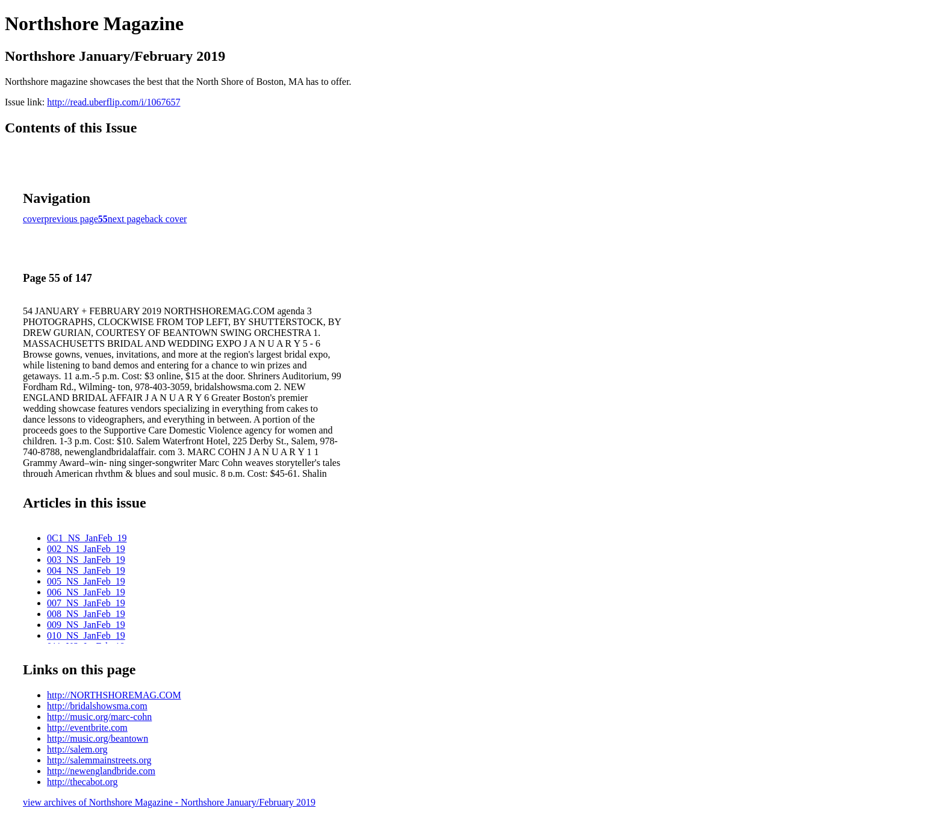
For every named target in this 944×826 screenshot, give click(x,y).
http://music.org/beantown (97, 738)
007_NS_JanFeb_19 (86, 603)
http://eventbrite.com (87, 727)
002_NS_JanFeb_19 (86, 549)
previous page (71, 219)
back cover (166, 219)
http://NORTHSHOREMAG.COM (114, 695)
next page (126, 219)
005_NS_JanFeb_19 (86, 581)
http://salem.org (77, 749)
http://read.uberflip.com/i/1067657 (113, 102)
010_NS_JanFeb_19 (86, 635)
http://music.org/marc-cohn (99, 717)
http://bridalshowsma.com (97, 706)
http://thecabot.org (82, 782)
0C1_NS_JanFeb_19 (86, 538)
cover (34, 219)
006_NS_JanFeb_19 (86, 592)
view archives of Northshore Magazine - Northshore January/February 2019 (169, 802)
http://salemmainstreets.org (99, 760)
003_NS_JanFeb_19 (86, 559)
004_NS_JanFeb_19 (86, 570)
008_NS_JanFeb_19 (86, 614)
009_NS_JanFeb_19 (86, 625)
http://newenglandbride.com (101, 771)
